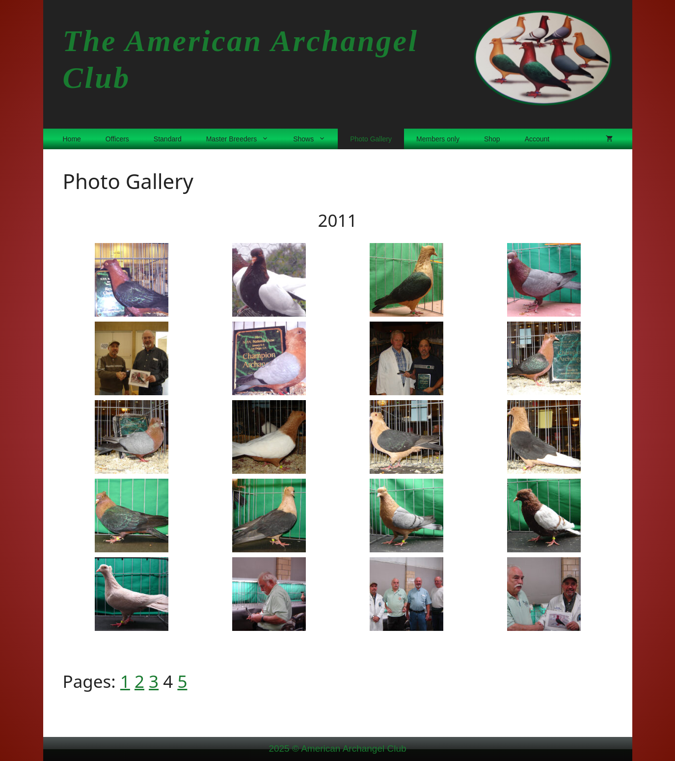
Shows (315, 139)
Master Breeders (243, 139)
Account (537, 139)
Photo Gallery (371, 139)
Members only (437, 139)
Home (72, 139)
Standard (168, 139)
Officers (117, 139)
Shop (492, 139)
